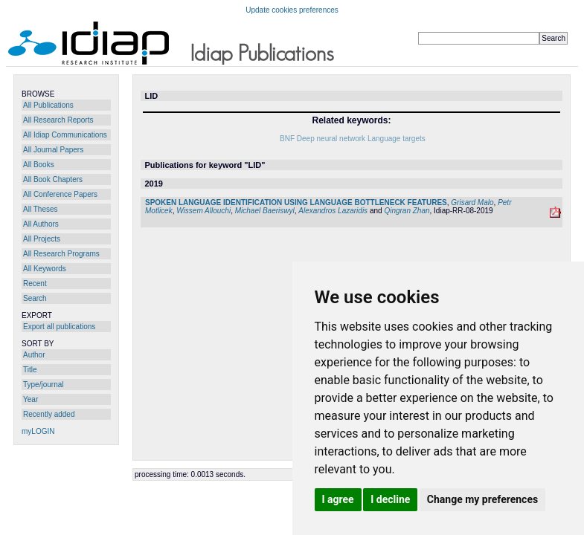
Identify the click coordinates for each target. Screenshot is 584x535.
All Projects (41, 239)
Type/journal (43, 384)
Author (34, 355)
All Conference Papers (60, 194)
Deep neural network (331, 138)
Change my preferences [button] (482, 499)
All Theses (40, 209)
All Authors (41, 224)
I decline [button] (390, 499)
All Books (38, 164)
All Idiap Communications (65, 135)
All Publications (48, 105)
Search (35, 298)
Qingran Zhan (406, 211)
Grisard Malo (472, 202)
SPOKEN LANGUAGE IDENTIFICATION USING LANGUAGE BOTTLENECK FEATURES (296, 202)
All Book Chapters (53, 179)
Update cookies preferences (292, 10)
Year (30, 399)
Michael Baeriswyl (265, 211)
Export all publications (59, 326)
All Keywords (44, 269)
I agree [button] (338, 499)
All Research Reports (58, 120)
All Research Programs (61, 254)
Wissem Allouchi (203, 211)
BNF (287, 138)
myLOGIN (38, 431)
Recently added (49, 414)
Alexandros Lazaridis (333, 211)
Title (30, 370)
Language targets (397, 138)
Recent (35, 283)
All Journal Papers (53, 150)
